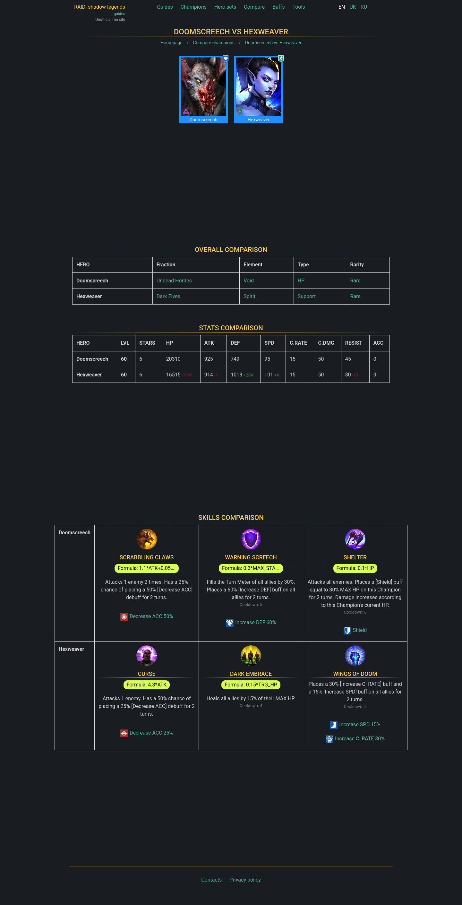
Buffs (278, 7)
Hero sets (225, 7)
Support (307, 296)
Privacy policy (245, 880)
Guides (165, 7)
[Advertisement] (231, 179)
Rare (355, 281)
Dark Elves (168, 296)
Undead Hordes (174, 281)
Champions (194, 7)
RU (364, 7)
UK (352, 7)
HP (301, 281)
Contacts (211, 880)
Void (249, 281)
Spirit (249, 296)
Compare (254, 7)
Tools (298, 7)
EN (341, 7)
